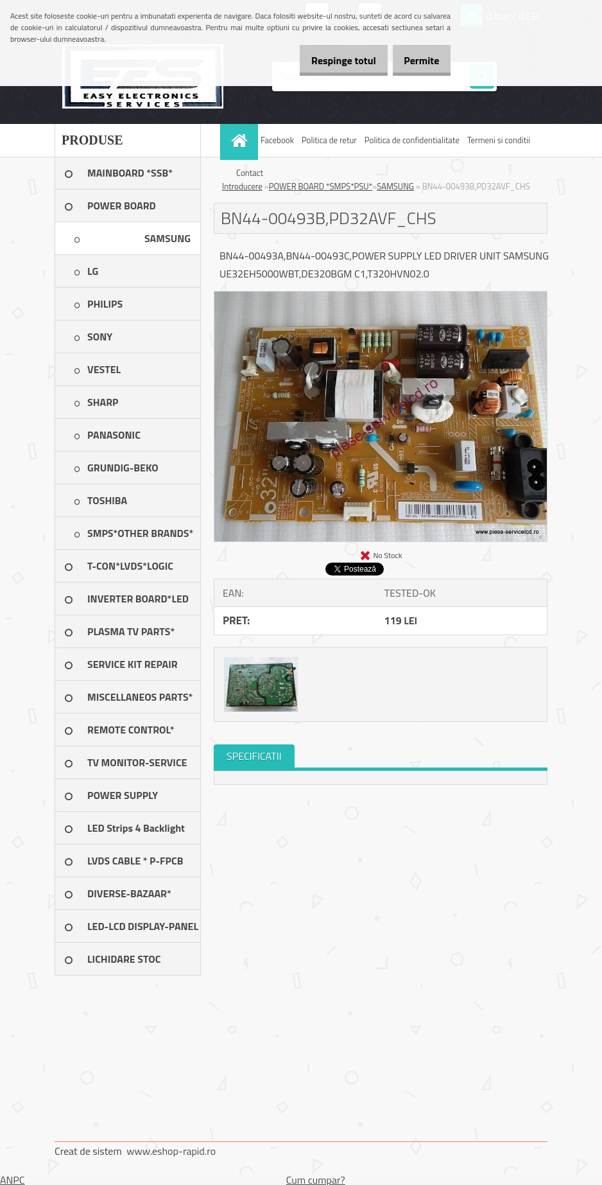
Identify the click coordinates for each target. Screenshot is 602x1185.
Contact (249, 172)
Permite (416, 60)
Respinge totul (329, 60)
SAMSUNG (395, 186)
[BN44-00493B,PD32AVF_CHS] (380, 296)
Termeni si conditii (498, 140)
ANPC (12, 1180)
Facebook (277, 140)
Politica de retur (329, 140)
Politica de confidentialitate (412, 140)
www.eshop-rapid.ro (171, 1151)
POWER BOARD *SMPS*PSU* (321, 186)
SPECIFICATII (254, 756)
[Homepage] (240, 140)
